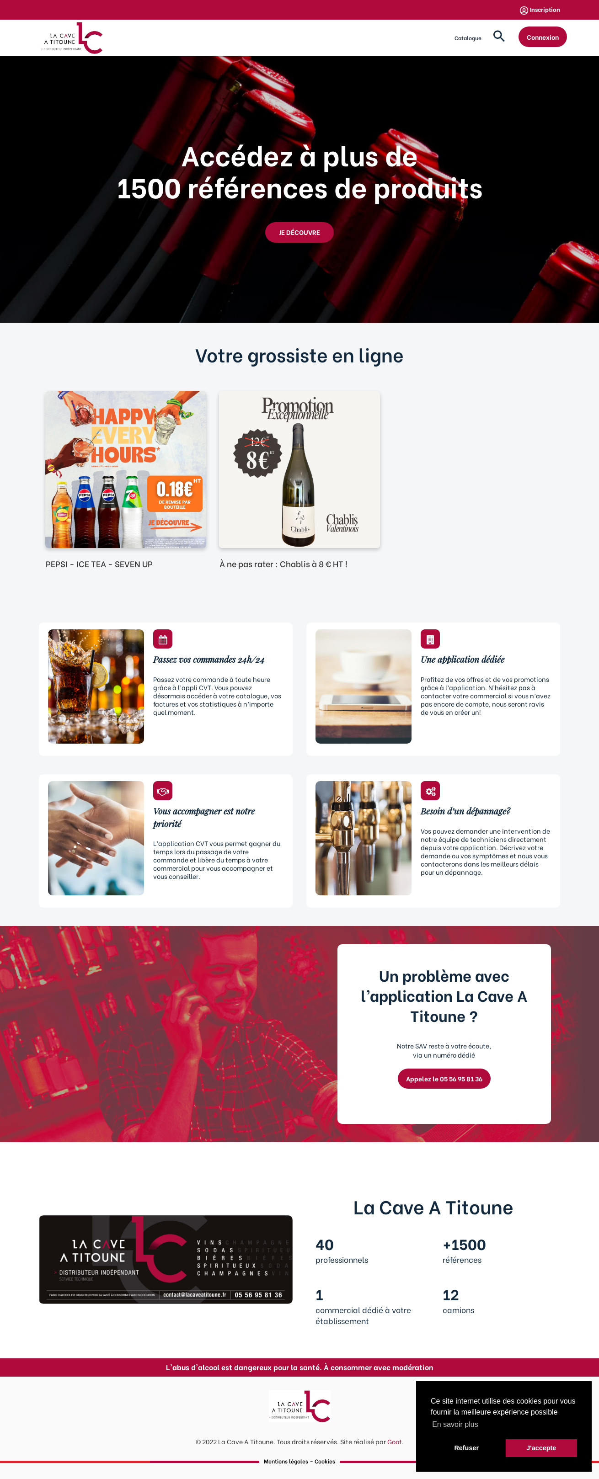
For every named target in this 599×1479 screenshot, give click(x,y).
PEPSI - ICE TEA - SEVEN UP (99, 563)
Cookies (325, 1461)
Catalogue (468, 38)
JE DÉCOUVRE (299, 232)
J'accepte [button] (541, 1448)
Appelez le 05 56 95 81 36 (444, 1078)
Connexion (543, 37)
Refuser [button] (466, 1448)
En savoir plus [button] (455, 1424)
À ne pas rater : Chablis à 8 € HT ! (283, 563)
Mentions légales (286, 1461)
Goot (394, 1441)
